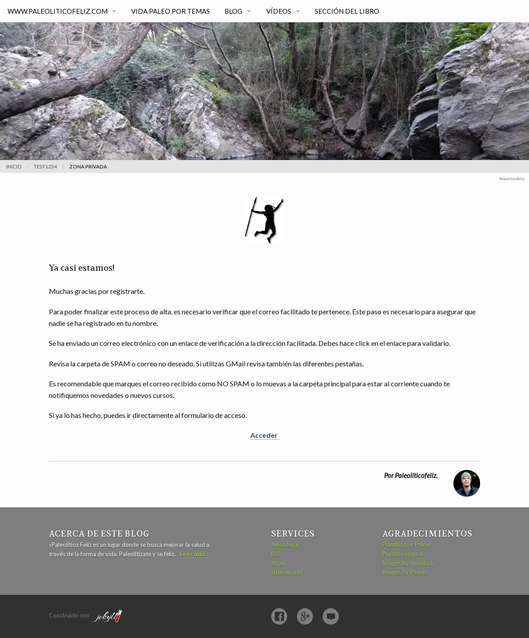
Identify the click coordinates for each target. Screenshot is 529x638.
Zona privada (88, 166)
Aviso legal (285, 544)
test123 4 (45, 166)
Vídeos (278, 11)
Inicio (13, 166)
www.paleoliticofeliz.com (58, 11)
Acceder (264, 435)
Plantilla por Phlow (406, 544)
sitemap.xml (287, 572)
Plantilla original (402, 554)
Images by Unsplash (408, 563)
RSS (276, 554)
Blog (233, 11)
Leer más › (194, 554)
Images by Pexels (404, 572)
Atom (278, 563)
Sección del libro (347, 11)
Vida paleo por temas (170, 11)
